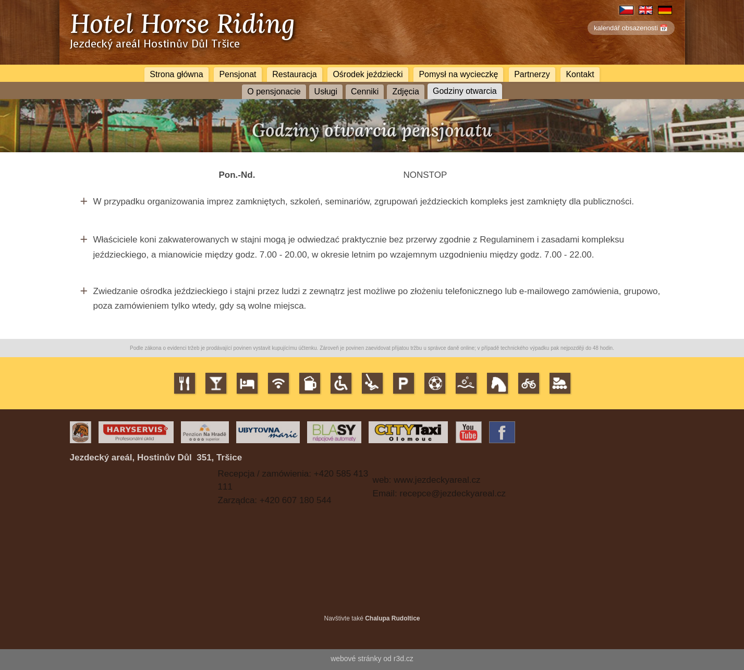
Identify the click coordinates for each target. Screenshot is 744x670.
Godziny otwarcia (465, 90)
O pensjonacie (273, 91)
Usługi (325, 91)
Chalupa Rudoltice (392, 618)
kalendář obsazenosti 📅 (631, 28)
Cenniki (365, 91)
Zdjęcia (405, 91)
